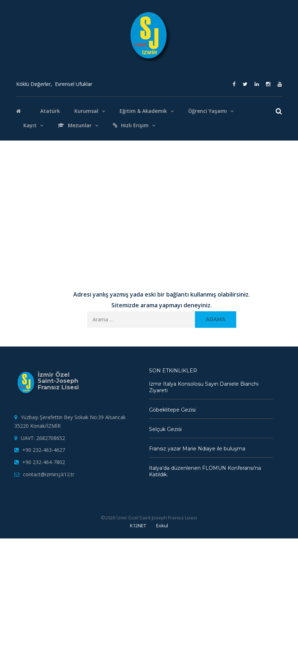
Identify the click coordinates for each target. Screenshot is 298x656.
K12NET (138, 525)
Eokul (162, 525)
